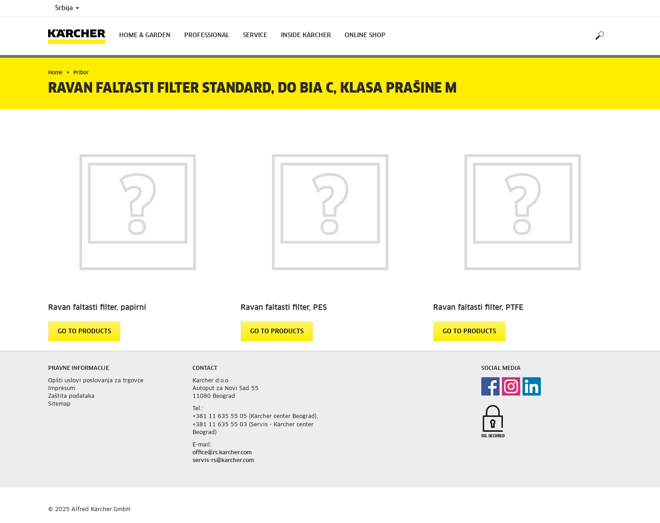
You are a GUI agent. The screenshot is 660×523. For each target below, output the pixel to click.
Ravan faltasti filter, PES (284, 307)
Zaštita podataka (71, 396)
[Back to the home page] (80, 36)
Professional (206, 36)
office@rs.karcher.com (222, 453)
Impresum (61, 388)
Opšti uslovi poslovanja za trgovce (95, 381)
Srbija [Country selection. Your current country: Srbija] (67, 8)
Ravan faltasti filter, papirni (97, 307)
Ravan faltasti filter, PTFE (478, 307)
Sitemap (59, 404)
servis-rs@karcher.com (223, 460)
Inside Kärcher (306, 36)
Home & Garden (144, 36)
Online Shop (365, 36)
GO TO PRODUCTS (84, 332)
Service (255, 36)
